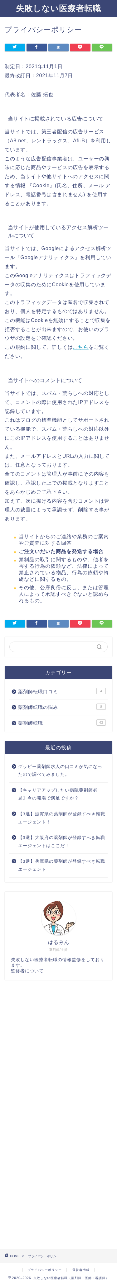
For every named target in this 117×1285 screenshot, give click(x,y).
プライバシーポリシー (44, 1270)
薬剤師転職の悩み (62, 707)
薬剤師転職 (62, 722)
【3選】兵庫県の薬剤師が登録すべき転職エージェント (61, 865)
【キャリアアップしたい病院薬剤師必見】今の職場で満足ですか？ (58, 794)
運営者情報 (81, 1270)
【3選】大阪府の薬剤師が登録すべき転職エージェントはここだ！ (61, 841)
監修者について (27, 971)
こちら (80, 347)
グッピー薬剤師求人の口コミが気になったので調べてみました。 (60, 770)
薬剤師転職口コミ (62, 691)
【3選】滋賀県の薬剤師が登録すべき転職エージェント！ (61, 818)
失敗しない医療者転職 (58, 8)
